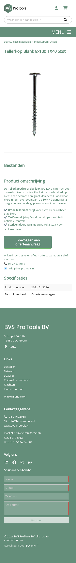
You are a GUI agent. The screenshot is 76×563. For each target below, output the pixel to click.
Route (12, 346)
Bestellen (10, 366)
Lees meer (12, 229)
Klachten (9, 384)
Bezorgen (10, 375)
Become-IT (32, 545)
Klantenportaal (13, 389)
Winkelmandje (15, 396)
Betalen (9, 371)
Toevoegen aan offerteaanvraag (27, 242)
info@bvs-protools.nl (22, 421)
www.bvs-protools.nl (16, 425)
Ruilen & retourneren (17, 380)
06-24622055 (17, 416)
